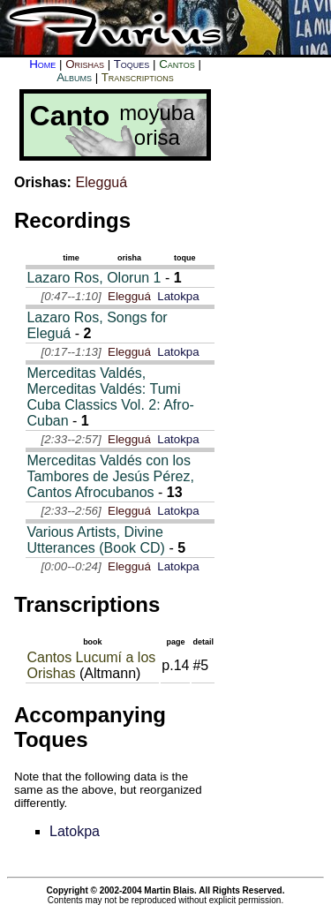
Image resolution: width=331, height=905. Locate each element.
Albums (74, 77)
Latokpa (178, 296)
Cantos (176, 64)
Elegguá (101, 182)
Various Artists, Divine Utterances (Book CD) (95, 539)
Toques (132, 64)
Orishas (84, 64)
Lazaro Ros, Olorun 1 (93, 277)
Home (42, 64)
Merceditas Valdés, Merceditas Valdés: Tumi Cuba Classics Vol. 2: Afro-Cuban (109, 397)
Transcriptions (138, 77)
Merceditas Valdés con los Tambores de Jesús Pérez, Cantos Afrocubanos (109, 476)
